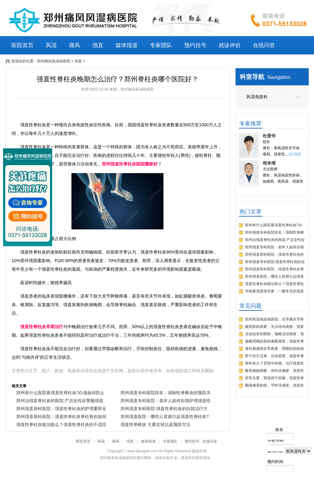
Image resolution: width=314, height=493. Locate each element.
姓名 (279, 429)
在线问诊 (209, 441)
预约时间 (275, 461)
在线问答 (264, 45)
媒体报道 (127, 45)
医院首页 (22, 45)
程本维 (269, 163)
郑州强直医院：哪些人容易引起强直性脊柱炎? (165, 416)
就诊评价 (230, 45)
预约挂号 (195, 45)
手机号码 (275, 440)
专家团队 (161, 45)
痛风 (74, 45)
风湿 (51, 45)
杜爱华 (269, 135)
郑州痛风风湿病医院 (53, 61)
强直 (97, 45)
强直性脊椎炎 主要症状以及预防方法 (155, 424)
